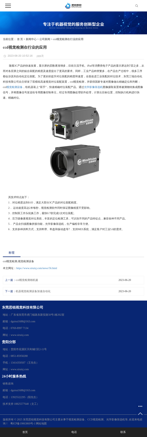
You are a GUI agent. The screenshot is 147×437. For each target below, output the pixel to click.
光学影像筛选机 (93, 87)
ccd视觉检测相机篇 (27, 280)
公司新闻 (44, 39)
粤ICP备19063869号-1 (22, 423)
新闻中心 (31, 39)
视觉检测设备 (15, 87)
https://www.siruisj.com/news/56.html (36, 268)
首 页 (20, 39)
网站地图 (41, 423)
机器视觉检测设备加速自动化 (33, 291)
